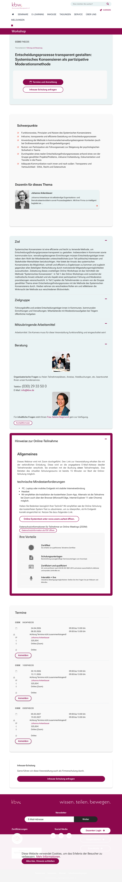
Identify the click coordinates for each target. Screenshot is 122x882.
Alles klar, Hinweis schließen (40, 861)
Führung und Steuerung (34, 48)
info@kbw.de (27, 390)
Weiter (85, 819)
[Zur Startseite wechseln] (13, 14)
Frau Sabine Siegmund (58, 417)
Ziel (17, 242)
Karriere (105, 10)
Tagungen (65, 14)
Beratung (21, 345)
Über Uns (91, 14)
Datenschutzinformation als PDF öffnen (38, 530)
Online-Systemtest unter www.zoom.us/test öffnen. (49, 519)
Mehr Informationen (48, 856)
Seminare (23, 14)
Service (78, 14)
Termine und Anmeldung (43, 82)
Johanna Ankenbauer (40, 637)
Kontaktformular (23, 423)
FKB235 (25, 41)
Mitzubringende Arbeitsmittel (35, 325)
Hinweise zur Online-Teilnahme (36, 441)
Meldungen (17, 20)
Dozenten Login (95, 830)
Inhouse (51, 14)
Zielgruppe (22, 300)
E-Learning (38, 14)
